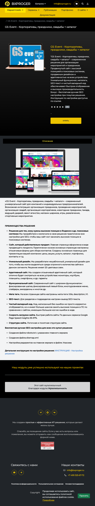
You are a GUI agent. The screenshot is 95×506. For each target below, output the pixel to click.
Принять (83, 496)
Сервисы (33, 10)
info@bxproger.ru (62, 4)
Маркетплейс (15, 10)
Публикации (50, 10)
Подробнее (48, 500)
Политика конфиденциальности (23, 484)
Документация (47, 15)
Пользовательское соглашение (50, 484)
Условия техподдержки (74, 484)
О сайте (83, 10)
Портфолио (67, 10)
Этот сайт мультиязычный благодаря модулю (47, 387)
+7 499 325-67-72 (76, 475)
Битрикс (40, 4)
